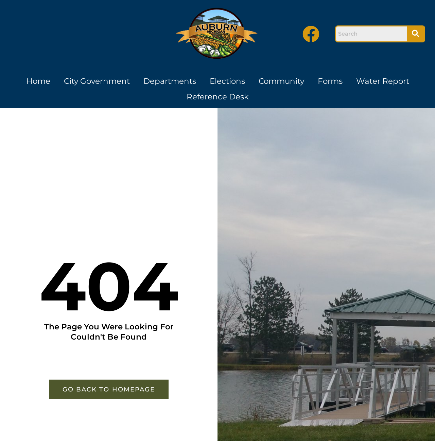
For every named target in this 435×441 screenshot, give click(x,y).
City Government (97, 81)
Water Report (382, 81)
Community (281, 81)
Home (38, 81)
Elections (227, 81)
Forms (330, 81)
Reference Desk (218, 96)
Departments (169, 81)
